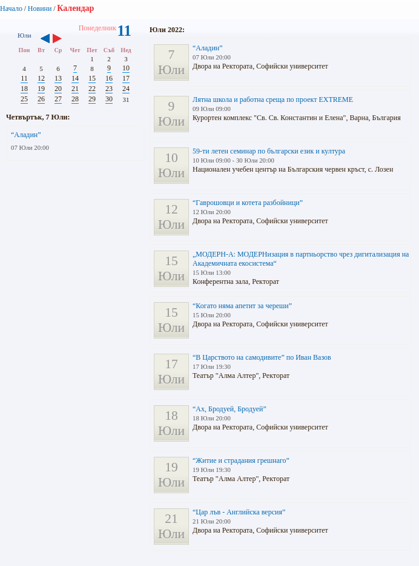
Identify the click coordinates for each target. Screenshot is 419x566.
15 (92, 78)
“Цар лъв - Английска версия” (239, 512)
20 (58, 88)
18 (24, 88)
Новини (40, 8)
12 (41, 78)
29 (92, 99)
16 (109, 78)
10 (126, 68)
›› (63, 39)
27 (58, 99)
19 (41, 88)
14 (75, 78)
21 (75, 88)
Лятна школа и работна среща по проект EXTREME (273, 99)
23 (109, 88)
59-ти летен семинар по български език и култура (269, 151)
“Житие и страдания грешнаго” (241, 460)
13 (58, 78)
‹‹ (45, 39)
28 (75, 99)
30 (109, 99)
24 (126, 88)
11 (24, 78)
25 (24, 99)
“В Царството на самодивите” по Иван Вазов (262, 357)
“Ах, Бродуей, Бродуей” (229, 409)
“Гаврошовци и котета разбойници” (248, 202)
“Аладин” (26, 134)
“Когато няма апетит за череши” (242, 306)
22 (92, 88)
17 (126, 78)
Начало (11, 8)
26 (41, 99)
